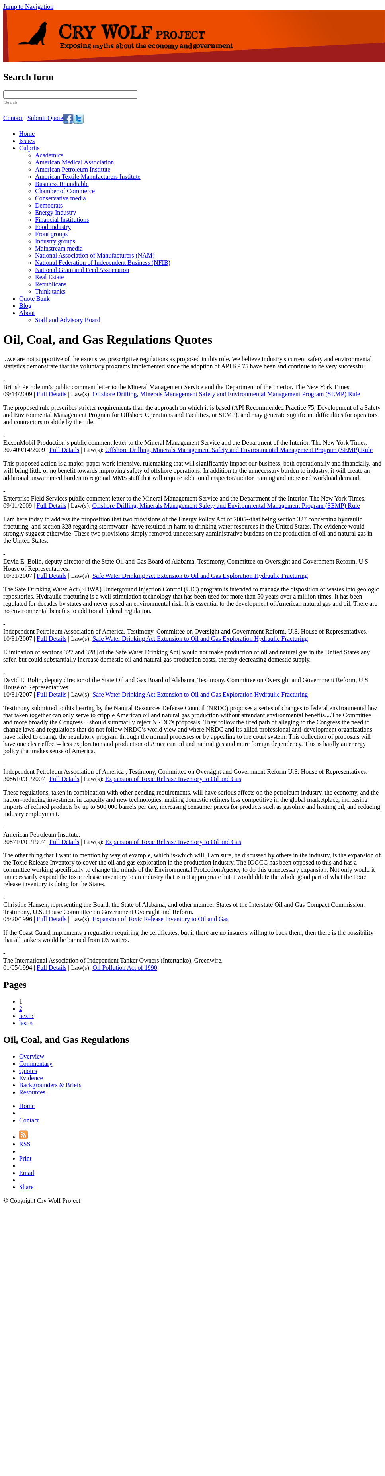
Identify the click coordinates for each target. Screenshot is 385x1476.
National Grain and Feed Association (82, 269)
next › (26, 1015)
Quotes (28, 1070)
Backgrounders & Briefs (50, 1085)
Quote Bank (34, 298)
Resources (32, 1092)
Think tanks (50, 291)
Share (26, 1187)
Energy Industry (55, 212)
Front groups (51, 234)
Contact (13, 117)
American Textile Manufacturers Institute (88, 176)
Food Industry (53, 226)
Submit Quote (45, 117)
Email (26, 1172)
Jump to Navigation (28, 6)
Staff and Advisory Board (67, 320)
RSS (24, 1144)
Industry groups (55, 241)
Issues (27, 140)
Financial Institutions (62, 219)
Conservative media (60, 198)
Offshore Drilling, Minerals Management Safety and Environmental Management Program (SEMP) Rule (226, 394)
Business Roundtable (62, 183)
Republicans (50, 284)
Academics (49, 155)
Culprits (29, 148)
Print (25, 1158)
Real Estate (49, 277)
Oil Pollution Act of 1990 (124, 967)
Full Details (51, 394)
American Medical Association (74, 162)
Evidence (31, 1078)
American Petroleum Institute (72, 169)
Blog (25, 305)
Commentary (36, 1063)
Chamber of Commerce (65, 191)
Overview (31, 1056)
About (27, 312)
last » (26, 1023)
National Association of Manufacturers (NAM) (94, 255)
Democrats (49, 205)
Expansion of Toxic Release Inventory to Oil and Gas (173, 778)
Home (27, 133)
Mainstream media (59, 248)
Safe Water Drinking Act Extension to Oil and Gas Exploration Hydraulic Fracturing (200, 575)
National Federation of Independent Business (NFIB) (102, 262)
